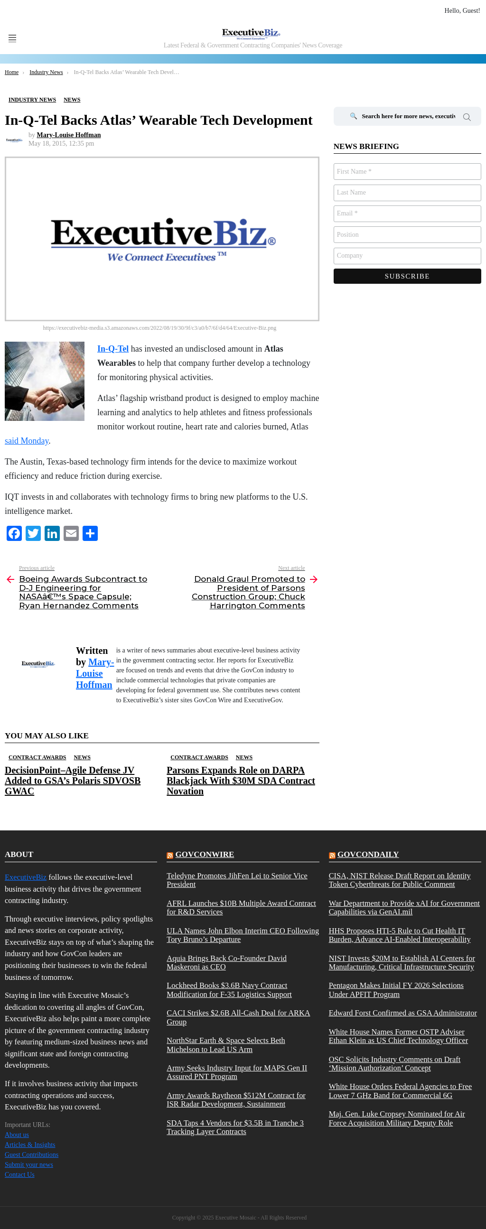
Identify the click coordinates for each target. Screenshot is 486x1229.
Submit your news (29, 1164)
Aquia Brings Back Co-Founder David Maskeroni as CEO (227, 962)
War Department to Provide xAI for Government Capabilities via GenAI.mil (404, 907)
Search (467, 118)
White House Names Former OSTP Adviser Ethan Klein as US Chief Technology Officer (398, 1036)
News (82, 757)
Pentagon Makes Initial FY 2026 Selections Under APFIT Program (396, 989)
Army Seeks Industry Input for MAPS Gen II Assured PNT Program (237, 1072)
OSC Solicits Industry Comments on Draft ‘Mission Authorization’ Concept (395, 1063)
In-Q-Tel (113, 349)
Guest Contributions (31, 1154)
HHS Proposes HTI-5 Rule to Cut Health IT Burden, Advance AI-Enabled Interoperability (400, 935)
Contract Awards (37, 757)
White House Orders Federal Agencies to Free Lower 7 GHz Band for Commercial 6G (400, 1090)
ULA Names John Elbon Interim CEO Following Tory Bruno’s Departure (243, 935)
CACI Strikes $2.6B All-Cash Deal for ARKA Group (238, 1017)
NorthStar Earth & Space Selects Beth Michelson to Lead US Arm (226, 1044)
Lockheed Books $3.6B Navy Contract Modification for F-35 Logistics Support (229, 989)
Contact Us (20, 1174)
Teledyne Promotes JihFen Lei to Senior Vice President (237, 880)
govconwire (205, 854)
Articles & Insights (30, 1144)
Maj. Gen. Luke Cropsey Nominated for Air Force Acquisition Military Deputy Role (397, 1118)
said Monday (26, 441)
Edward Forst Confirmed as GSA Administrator (403, 1013)
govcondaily (368, 854)
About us (17, 1134)
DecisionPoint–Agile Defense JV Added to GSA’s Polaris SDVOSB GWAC (72, 780)
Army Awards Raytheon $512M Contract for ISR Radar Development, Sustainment (236, 1099)
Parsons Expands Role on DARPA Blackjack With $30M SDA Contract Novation (241, 780)
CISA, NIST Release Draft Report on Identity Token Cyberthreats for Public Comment (400, 880)
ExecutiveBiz (26, 877)
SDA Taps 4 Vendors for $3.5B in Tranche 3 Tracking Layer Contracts (235, 1127)
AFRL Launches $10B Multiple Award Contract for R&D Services (241, 907)
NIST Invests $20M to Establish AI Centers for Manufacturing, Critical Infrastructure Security (402, 962)
